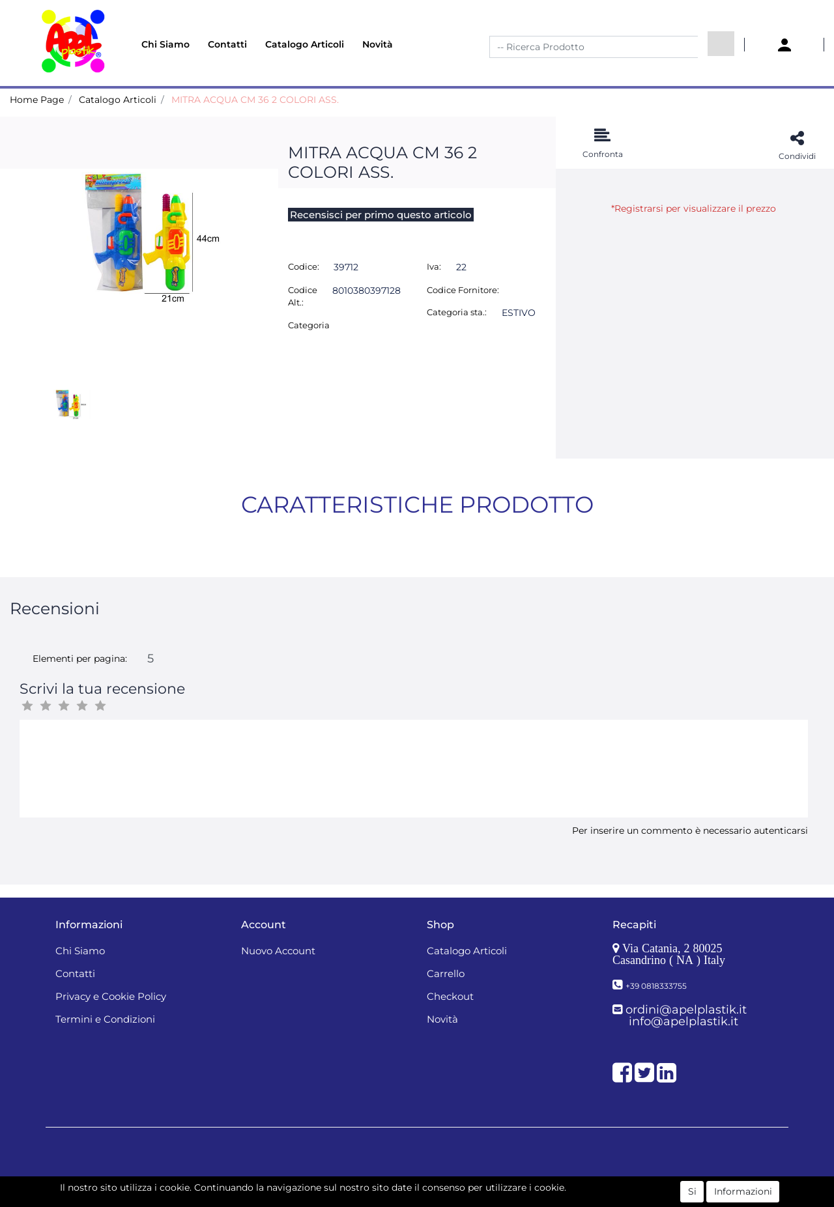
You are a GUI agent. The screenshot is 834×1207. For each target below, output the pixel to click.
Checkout (450, 996)
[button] (721, 43)
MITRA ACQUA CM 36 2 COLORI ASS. (255, 100)
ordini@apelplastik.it (686, 1009)
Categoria (309, 325)
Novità (377, 44)
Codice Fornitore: (463, 290)
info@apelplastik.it (683, 1021)
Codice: (303, 266)
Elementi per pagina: (80, 658)
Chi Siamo (165, 44)
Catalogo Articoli (304, 44)
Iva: (434, 266)
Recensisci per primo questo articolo (381, 214)
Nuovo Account (278, 950)
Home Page (37, 100)
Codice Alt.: (302, 296)
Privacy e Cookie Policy (110, 996)
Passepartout (445, 1186)
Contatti (227, 44)
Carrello (446, 973)
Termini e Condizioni (105, 1019)
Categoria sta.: (457, 312)
